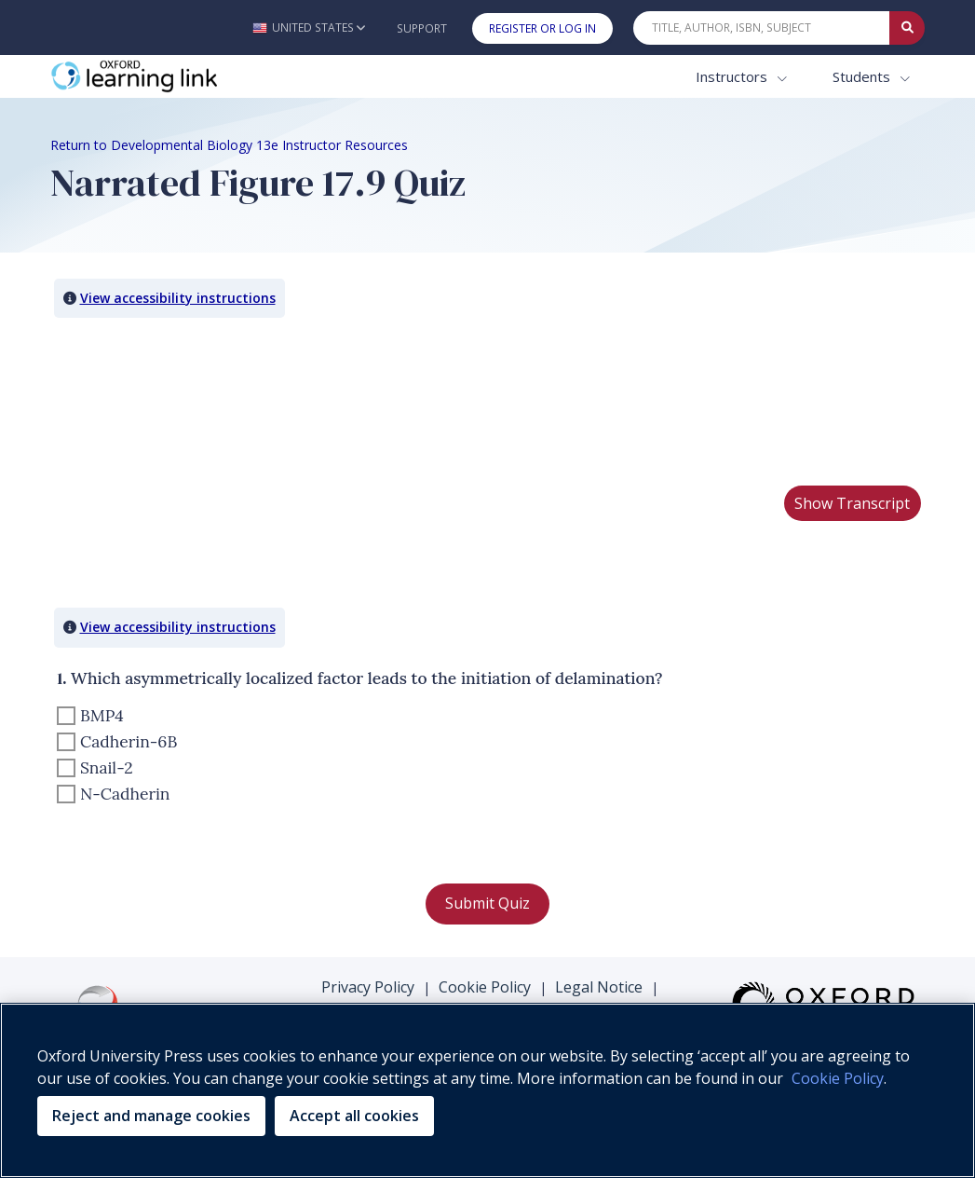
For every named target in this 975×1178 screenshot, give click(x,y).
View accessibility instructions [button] (178, 298)
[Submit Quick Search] (907, 28)
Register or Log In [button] (542, 28)
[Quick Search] (761, 28)
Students (863, 76)
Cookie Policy (485, 987)
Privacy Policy (367, 987)
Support (422, 28)
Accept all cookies (354, 1115)
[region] (487, 1090)
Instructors (733, 76)
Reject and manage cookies (151, 1115)
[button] (308, 27)
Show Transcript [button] (852, 503)
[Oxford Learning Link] (190, 77)
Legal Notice (599, 987)
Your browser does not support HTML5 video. (190, 401)
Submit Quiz (487, 903)
